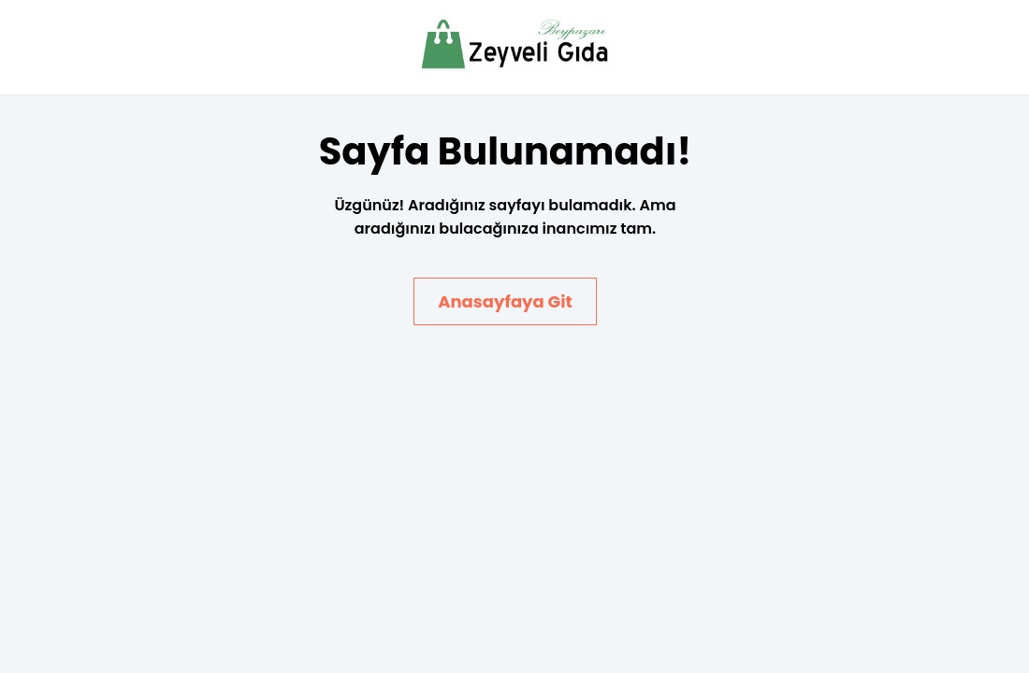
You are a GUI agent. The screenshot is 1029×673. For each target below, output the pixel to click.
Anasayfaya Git (505, 301)
